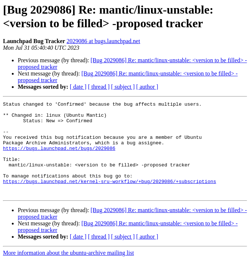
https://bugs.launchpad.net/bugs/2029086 (59, 158)
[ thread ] (99, 87)
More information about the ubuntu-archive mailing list (68, 271)
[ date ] (78, 87)
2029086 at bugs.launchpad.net (103, 41)
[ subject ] (123, 87)
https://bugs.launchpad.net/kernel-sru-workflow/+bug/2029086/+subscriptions (109, 197)
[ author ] (147, 87)
